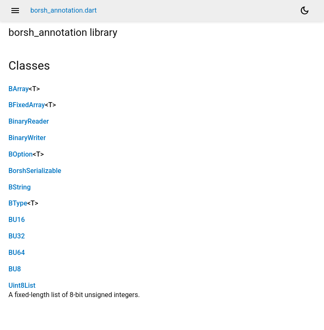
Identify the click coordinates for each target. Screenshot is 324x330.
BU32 (16, 236)
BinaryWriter (27, 138)
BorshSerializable (34, 171)
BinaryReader (28, 121)
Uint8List (21, 285)
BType (17, 203)
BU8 (14, 269)
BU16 (16, 220)
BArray (18, 89)
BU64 (16, 253)
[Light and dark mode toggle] (304, 10)
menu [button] (15, 10)
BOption (20, 154)
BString (19, 187)
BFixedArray (26, 105)
